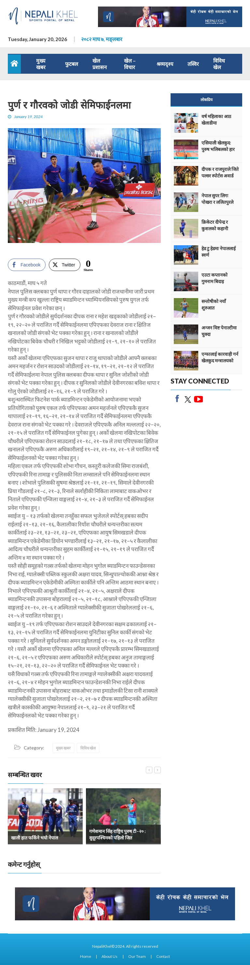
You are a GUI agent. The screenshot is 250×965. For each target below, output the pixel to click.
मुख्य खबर (41, 63)
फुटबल (71, 64)
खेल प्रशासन (99, 63)
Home (85, 956)
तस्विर (193, 64)
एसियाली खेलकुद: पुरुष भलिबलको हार (218, 146)
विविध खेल (219, 63)
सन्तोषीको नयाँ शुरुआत (213, 304)
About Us (110, 956)
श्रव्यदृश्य (165, 64)
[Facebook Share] (27, 265)
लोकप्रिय (207, 99)
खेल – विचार (130, 63)
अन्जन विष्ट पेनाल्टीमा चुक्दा (219, 331)
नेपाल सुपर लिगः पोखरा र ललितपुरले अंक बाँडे (217, 202)
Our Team (137, 956)
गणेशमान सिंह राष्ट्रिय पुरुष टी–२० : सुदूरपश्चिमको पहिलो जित (117, 834)
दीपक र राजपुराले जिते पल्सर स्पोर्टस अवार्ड (220, 172)
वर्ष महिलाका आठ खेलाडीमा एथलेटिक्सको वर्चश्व (218, 122)
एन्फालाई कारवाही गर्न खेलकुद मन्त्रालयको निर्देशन (219, 360)
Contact (163, 956)
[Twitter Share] (64, 265)
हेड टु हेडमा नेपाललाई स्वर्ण (218, 252)
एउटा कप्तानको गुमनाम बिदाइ (214, 278)
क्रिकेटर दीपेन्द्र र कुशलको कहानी (214, 225)
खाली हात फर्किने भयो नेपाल (34, 837)
